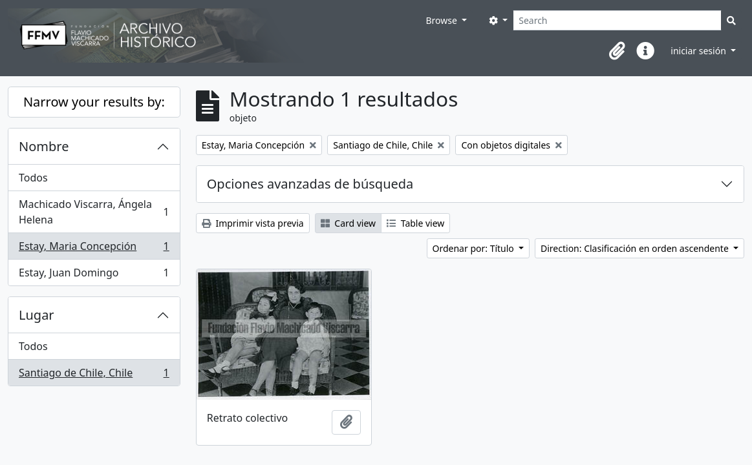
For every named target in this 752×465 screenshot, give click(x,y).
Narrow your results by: (94, 101)
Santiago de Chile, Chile (93, 375)
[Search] (617, 20)
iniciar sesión (699, 51)
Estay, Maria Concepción (93, 249)
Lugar (36, 315)
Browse (442, 20)
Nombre (44, 146)
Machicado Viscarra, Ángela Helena (93, 212)
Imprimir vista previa (253, 223)
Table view (415, 223)
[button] (617, 51)
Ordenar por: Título (475, 248)
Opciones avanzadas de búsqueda (310, 183)
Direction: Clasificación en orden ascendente (636, 248)
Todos (33, 177)
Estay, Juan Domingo (93, 275)
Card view (348, 223)
